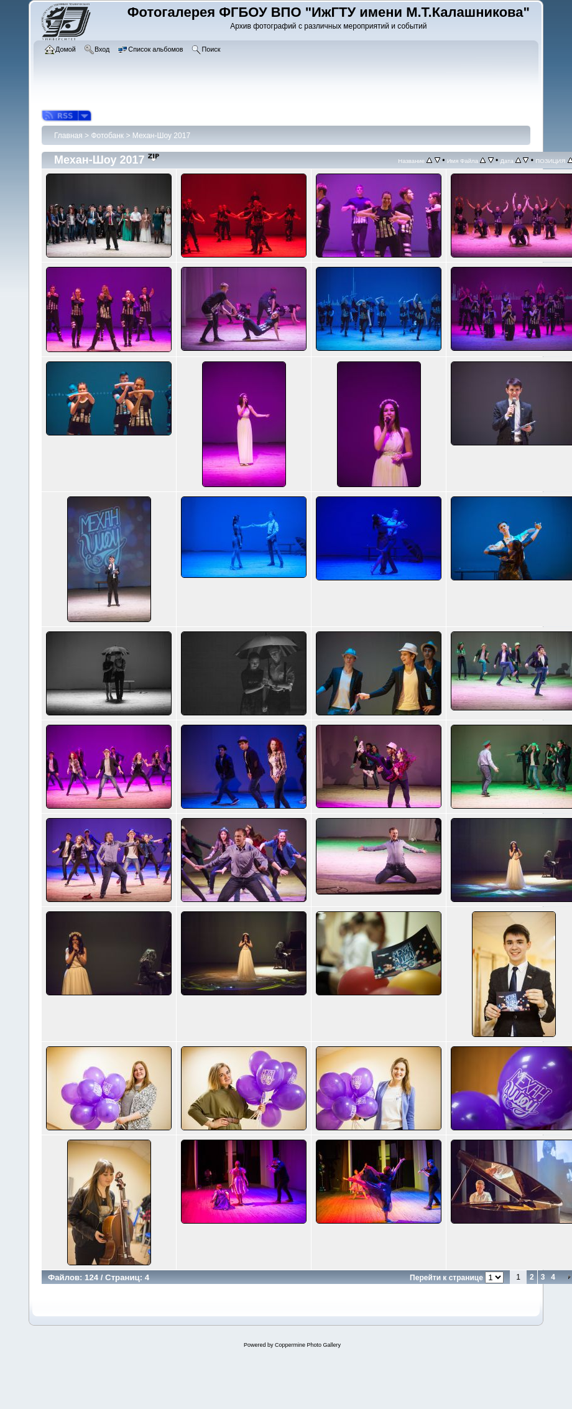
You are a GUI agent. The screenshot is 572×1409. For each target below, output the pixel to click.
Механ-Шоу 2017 (161, 135)
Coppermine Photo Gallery (308, 1345)
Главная (68, 135)
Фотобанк (107, 135)
